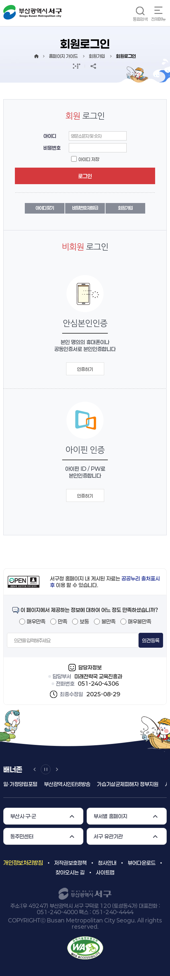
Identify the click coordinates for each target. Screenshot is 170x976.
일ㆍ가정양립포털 (20, 784)
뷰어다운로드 (141, 863)
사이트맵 (105, 872)
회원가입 (125, 208)
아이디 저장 (88, 159)
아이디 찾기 (44, 208)
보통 (84, 621)
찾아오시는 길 (70, 872)
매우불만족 (139, 621)
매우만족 (36, 621)
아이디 (49, 136)
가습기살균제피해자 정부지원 (127, 784)
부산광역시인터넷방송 (67, 784)
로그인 (85, 176)
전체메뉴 (158, 19)
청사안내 (107, 863)
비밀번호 (52, 148)
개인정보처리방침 (23, 862)
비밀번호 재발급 (85, 208)
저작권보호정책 (70, 863)
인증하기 (85, 369)
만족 (62, 621)
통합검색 (140, 19)
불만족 (108, 621)
